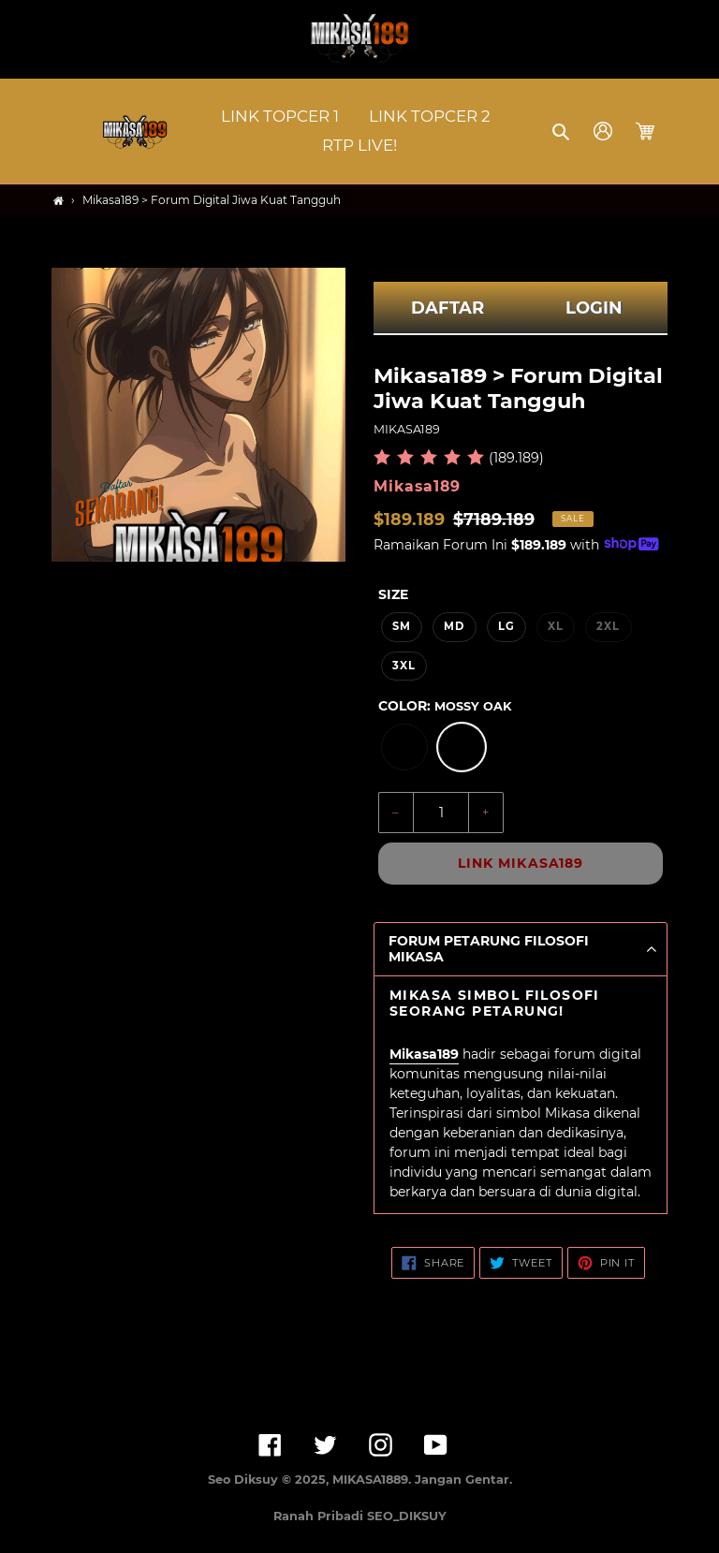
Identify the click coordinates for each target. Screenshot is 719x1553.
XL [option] (556, 626)
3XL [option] (404, 665)
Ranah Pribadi (320, 1516)
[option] (404, 747)
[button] (562, 131)
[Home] (58, 201)
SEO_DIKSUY (407, 1516)
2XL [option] (608, 626)
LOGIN (594, 308)
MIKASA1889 (370, 1479)
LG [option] (506, 626)
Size (393, 594)
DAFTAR (447, 308)
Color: (444, 705)
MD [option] (454, 626)
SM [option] (401, 626)
